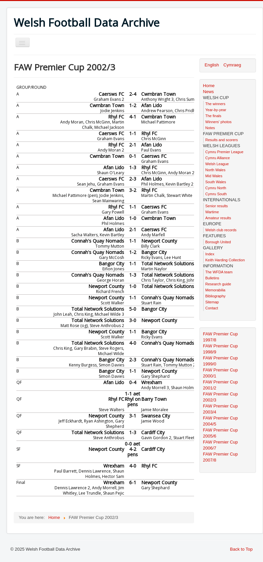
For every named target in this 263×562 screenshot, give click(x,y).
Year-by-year (216, 110)
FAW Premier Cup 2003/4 (220, 408)
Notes (210, 128)
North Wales (215, 170)
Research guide (218, 284)
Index (209, 254)
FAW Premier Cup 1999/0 (220, 360)
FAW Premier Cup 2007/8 (220, 457)
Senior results (216, 206)
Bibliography (215, 296)
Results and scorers (221, 140)
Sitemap (212, 302)
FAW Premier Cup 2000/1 (220, 372)
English (212, 64)
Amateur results (218, 218)
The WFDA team (219, 272)
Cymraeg (232, 64)
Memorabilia (215, 290)
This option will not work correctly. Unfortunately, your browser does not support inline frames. (104, 294)
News (208, 91)
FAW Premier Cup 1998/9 (220, 348)
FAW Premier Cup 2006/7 (220, 445)
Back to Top (241, 549)
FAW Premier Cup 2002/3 (220, 396)
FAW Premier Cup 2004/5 (220, 421)
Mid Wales (214, 176)
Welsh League (217, 164)
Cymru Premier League (224, 152)
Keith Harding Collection (225, 260)
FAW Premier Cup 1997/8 (220, 336)
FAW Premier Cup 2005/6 (220, 433)
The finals (213, 116)
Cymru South (216, 194)
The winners (215, 104)
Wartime (212, 212)
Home (209, 85)
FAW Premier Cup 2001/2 (220, 384)
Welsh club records (221, 230)
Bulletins (212, 278)
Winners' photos (218, 122)
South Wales (215, 182)
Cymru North (215, 188)
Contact (211, 308)
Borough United (218, 242)
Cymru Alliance (217, 158)
